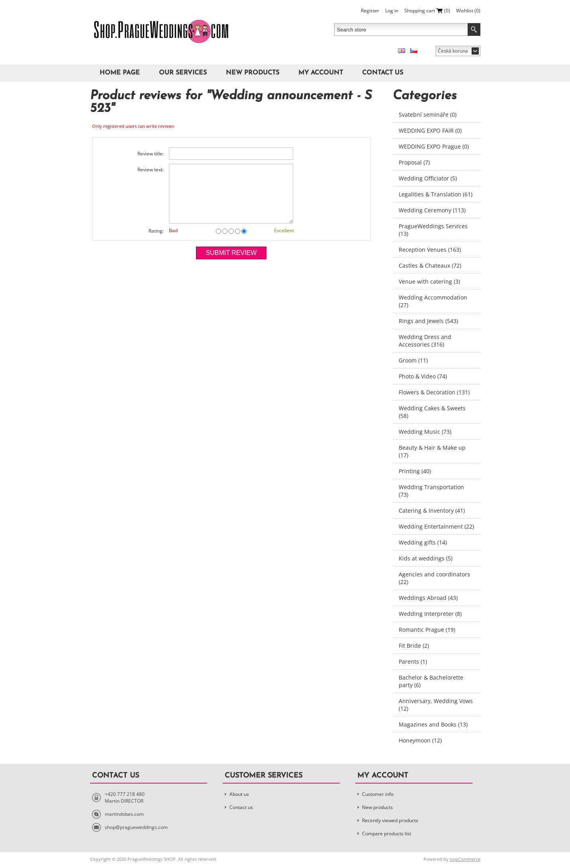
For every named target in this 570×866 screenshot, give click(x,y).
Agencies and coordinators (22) (434, 578)
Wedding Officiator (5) (428, 178)
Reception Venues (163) (430, 249)
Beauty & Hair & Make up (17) (432, 451)
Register (370, 10)
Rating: (156, 230)
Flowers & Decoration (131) (434, 392)
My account (320, 73)
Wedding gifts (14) (423, 542)
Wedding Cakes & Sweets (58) (432, 411)
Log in (391, 10)
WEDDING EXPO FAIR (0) (430, 130)
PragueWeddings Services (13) (433, 229)
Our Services (183, 73)
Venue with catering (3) (429, 281)
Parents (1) (413, 661)
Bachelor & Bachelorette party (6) (431, 681)
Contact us (382, 73)
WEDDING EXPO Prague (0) (434, 146)
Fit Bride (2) (414, 645)
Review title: (150, 153)
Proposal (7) (414, 162)
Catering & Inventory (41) (432, 510)
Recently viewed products (390, 820)
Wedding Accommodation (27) (433, 301)
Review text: (150, 169)
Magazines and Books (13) (433, 724)
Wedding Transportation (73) (431, 490)
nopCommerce (465, 859)
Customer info (378, 794)
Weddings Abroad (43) (428, 597)
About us (239, 794)
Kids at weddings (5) (425, 558)
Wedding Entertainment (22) (436, 526)
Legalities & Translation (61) (435, 194)
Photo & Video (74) (423, 376)
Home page (120, 73)
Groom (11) (413, 360)
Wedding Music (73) (425, 431)
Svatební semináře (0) (427, 114)
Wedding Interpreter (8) (430, 613)
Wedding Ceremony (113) (432, 210)
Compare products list (386, 833)
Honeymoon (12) (420, 740)
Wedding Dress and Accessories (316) (425, 340)
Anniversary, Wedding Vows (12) (436, 704)
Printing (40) (415, 471)
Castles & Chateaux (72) (430, 265)
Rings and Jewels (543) (428, 321)
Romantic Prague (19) (427, 629)
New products (252, 73)
